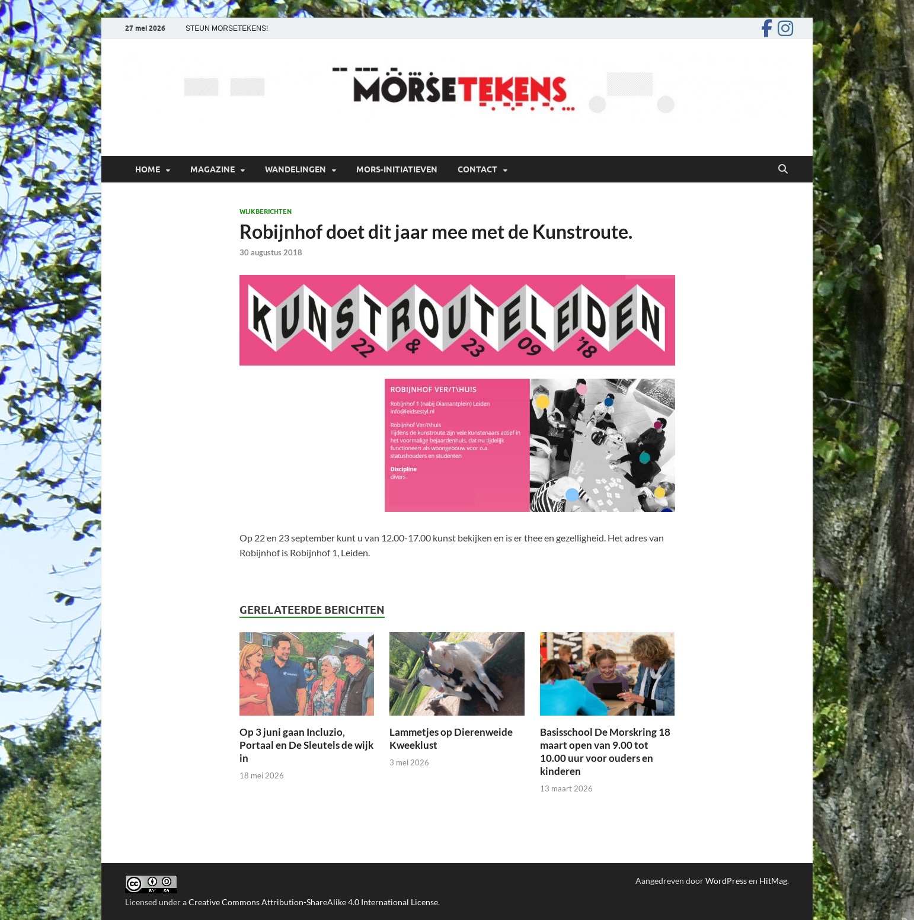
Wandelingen (295, 169)
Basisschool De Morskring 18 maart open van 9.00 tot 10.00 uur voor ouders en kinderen (605, 751)
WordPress (726, 881)
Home (147, 169)
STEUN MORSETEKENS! (227, 28)
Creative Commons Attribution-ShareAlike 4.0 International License (313, 902)
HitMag (773, 881)
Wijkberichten (265, 211)
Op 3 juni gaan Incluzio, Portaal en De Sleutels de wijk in (306, 745)
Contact (477, 169)
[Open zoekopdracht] (783, 169)
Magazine (212, 169)
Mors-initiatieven (396, 169)
